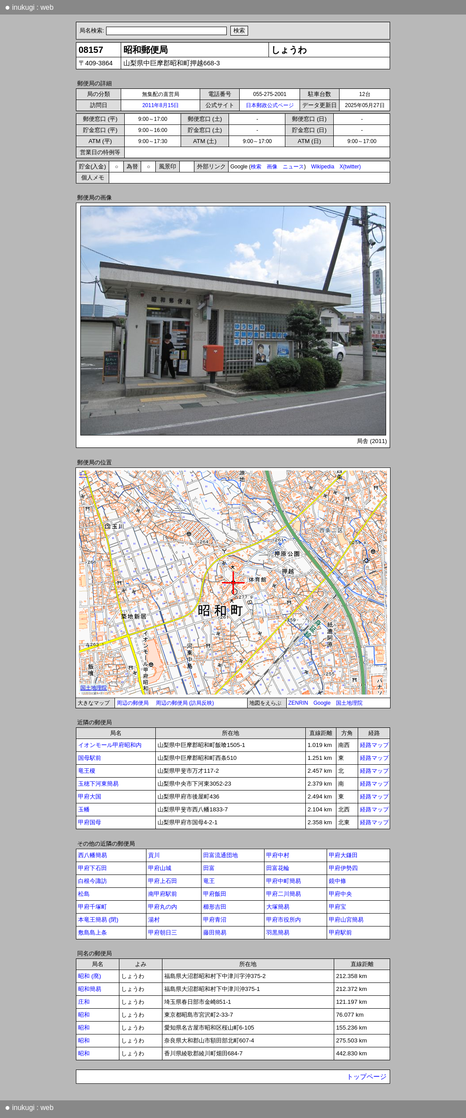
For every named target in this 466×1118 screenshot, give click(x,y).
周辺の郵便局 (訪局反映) (185, 703)
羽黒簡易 (277, 932)
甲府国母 (89, 822)
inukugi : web (29, 7)
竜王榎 (86, 770)
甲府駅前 (340, 932)
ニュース (293, 167)
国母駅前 (89, 758)
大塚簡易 (277, 906)
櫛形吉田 (214, 906)
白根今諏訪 (92, 881)
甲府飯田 (214, 893)
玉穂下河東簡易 (98, 783)
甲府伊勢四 (343, 868)
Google (322, 703)
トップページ (367, 1076)
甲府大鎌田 (343, 855)
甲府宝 (337, 906)
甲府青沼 (214, 919)
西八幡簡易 (92, 855)
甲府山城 (159, 868)
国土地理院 (349, 703)
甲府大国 (89, 796)
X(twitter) (350, 167)
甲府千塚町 (92, 906)
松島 (84, 893)
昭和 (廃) (89, 976)
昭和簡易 (89, 989)
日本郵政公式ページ (270, 105)
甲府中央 (340, 893)
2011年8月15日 (160, 105)
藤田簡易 (214, 932)
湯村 (154, 919)
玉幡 (84, 809)
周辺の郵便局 (133, 703)
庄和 (84, 1001)
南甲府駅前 (162, 893)
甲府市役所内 (283, 919)
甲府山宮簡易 (346, 919)
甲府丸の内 (162, 906)
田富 (209, 868)
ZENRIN (298, 703)
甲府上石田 (162, 881)
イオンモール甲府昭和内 (110, 745)
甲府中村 (277, 855)
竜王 (209, 881)
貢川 (154, 855)
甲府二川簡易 (283, 893)
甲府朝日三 (162, 932)
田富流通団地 (220, 855)
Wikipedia (322, 167)
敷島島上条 (92, 932)
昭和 (84, 1014)
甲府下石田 (92, 868)
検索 (256, 167)
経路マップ (374, 745)
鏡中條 (337, 881)
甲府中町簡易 (283, 881)
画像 (272, 167)
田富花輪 (277, 868)
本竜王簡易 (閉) (98, 919)
